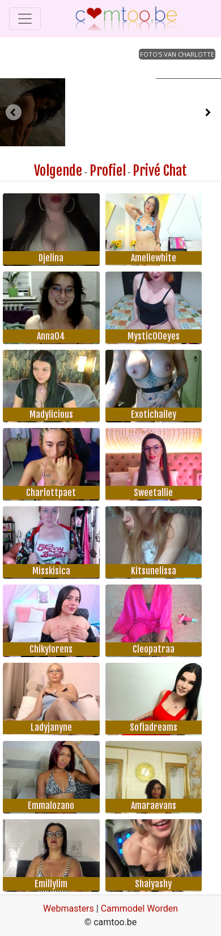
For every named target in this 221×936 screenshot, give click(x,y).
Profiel (108, 170)
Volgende (58, 170)
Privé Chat (160, 170)
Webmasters (68, 908)
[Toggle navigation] (25, 18)
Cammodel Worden (139, 908)
